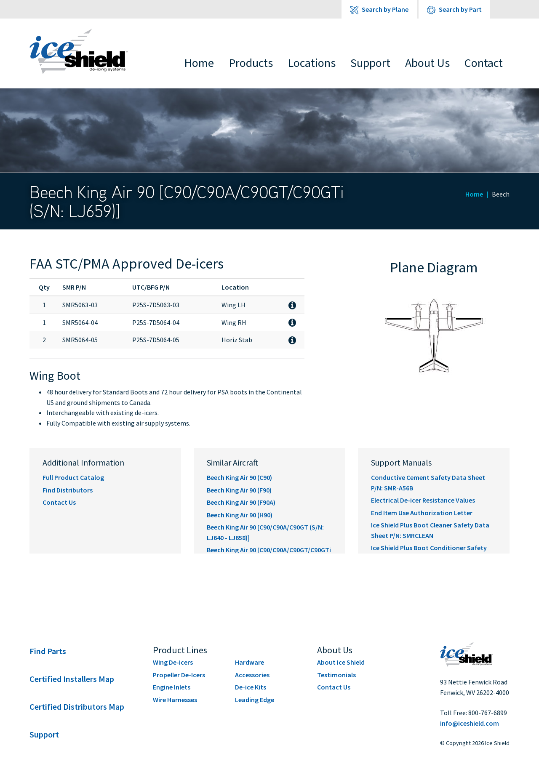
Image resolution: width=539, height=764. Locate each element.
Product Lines (180, 650)
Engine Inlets (171, 687)
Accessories (252, 675)
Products (251, 62)
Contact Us (59, 502)
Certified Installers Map (71, 678)
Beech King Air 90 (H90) (239, 515)
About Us (427, 62)
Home (199, 62)
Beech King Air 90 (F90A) (241, 502)
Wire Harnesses (175, 699)
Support (370, 62)
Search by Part (454, 9)
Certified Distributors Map (76, 706)
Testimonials (336, 675)
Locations (312, 62)
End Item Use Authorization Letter (421, 512)
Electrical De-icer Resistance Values (423, 500)
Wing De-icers (173, 662)
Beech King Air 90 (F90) (239, 490)
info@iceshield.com (469, 723)
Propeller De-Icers (179, 675)
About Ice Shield (341, 662)
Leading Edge (254, 699)
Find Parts (47, 651)
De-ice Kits (250, 687)
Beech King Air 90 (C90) (239, 477)
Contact (483, 62)
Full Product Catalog (73, 477)
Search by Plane (379, 9)
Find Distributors (68, 490)
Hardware (249, 662)
